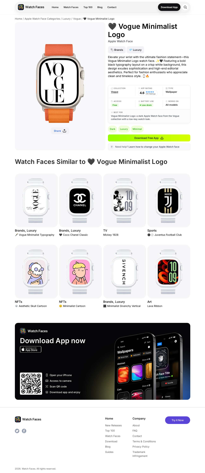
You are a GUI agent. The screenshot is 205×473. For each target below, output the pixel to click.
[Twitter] (17, 431)
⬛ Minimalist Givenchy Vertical (122, 306)
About (136, 425)
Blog (99, 7)
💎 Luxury (135, 49)
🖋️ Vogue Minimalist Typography (34, 234)
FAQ (134, 430)
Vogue (77, 18)
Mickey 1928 (110, 234)
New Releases (113, 425)
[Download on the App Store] (30, 349)
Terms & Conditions (144, 441)
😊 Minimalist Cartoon (72, 306)
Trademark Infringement (139, 454)
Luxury (67, 18)
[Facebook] (24, 431)
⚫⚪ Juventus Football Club (164, 234)
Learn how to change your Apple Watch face (154, 146)
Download (111, 441)
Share (60, 131)
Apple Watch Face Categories (42, 18)
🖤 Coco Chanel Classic (73, 234)
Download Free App (149, 138)
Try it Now (178, 420)
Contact (111, 7)
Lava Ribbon (154, 306)
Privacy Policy (140, 446)
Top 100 (87, 7)
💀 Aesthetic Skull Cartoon (31, 306)
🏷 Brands (116, 49)
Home (55, 7)
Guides (109, 452)
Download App (169, 7)
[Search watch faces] (185, 7)
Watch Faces (70, 7)
